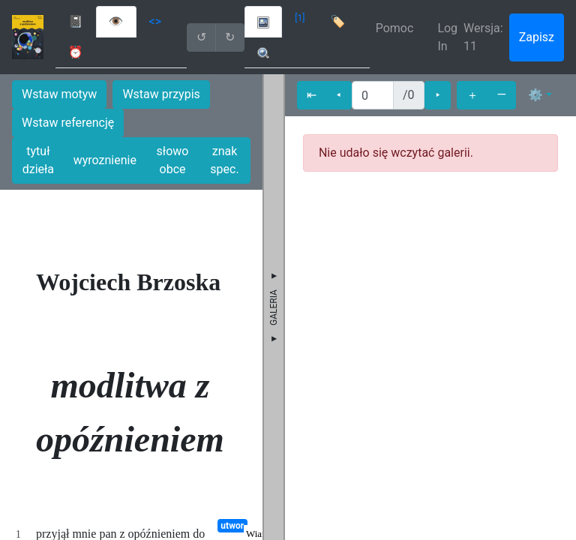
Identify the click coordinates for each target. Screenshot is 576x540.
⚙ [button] (535, 95)
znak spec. (224, 160)
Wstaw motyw (59, 94)
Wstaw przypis (161, 94)
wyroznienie (105, 160)
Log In (447, 37)
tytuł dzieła (38, 160)
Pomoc (395, 28)
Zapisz (536, 37)
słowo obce (173, 160)
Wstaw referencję (68, 123)
